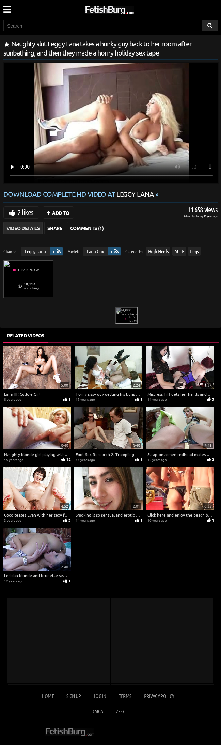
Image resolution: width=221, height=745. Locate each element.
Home (47, 696)
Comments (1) (87, 228)
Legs (194, 251)
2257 (120, 711)
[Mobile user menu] (7, 7)
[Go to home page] (122, 8)
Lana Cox (95, 251)
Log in (100, 696)
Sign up (73, 696)
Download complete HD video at (79, 194)
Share (54, 228)
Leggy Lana (35, 251)
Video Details (23, 228)
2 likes (25, 212)
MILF (179, 251)
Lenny (200, 215)
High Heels (158, 251)
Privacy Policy (159, 696)
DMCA (97, 711)
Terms (125, 696)
